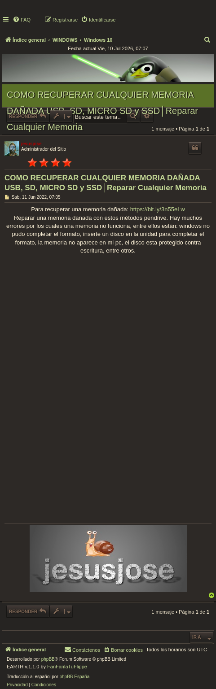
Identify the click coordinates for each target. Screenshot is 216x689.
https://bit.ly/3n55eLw (157, 209)
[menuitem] (22, 19)
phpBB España (74, 676)
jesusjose (31, 143)
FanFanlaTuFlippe (67, 666)
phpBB (48, 659)
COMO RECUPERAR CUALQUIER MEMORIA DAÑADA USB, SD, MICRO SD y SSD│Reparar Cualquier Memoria (102, 111)
